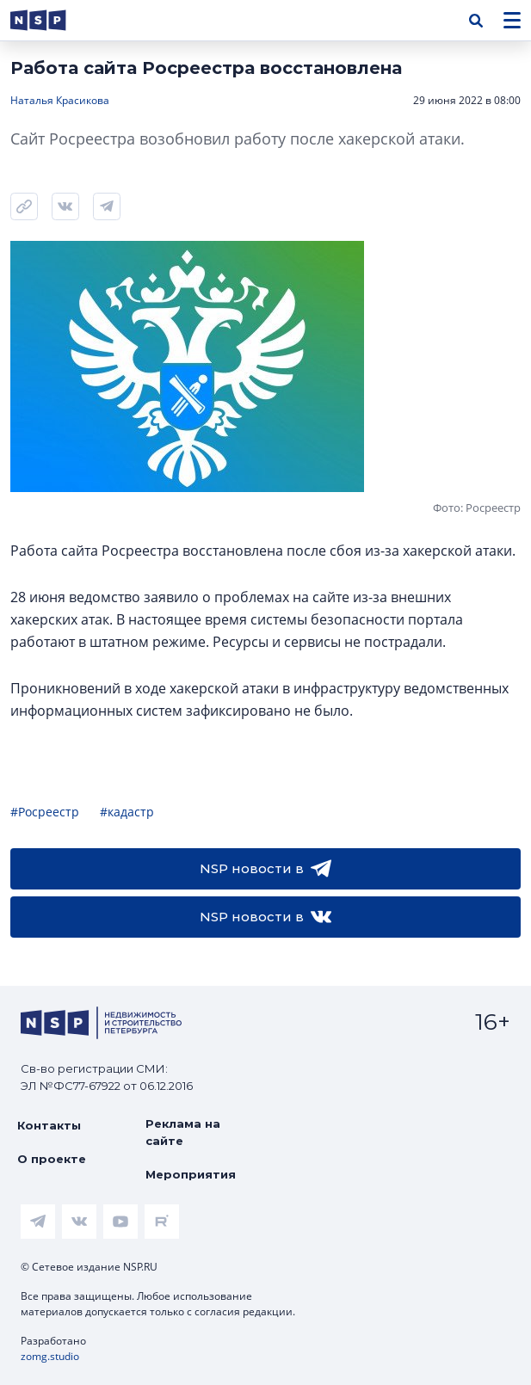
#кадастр (127, 811)
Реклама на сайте (182, 1132)
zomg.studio (50, 1356)
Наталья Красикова (59, 100)
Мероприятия (190, 1174)
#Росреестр (44, 811)
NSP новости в (265, 869)
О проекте (51, 1159)
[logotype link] (52, 20)
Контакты (49, 1125)
